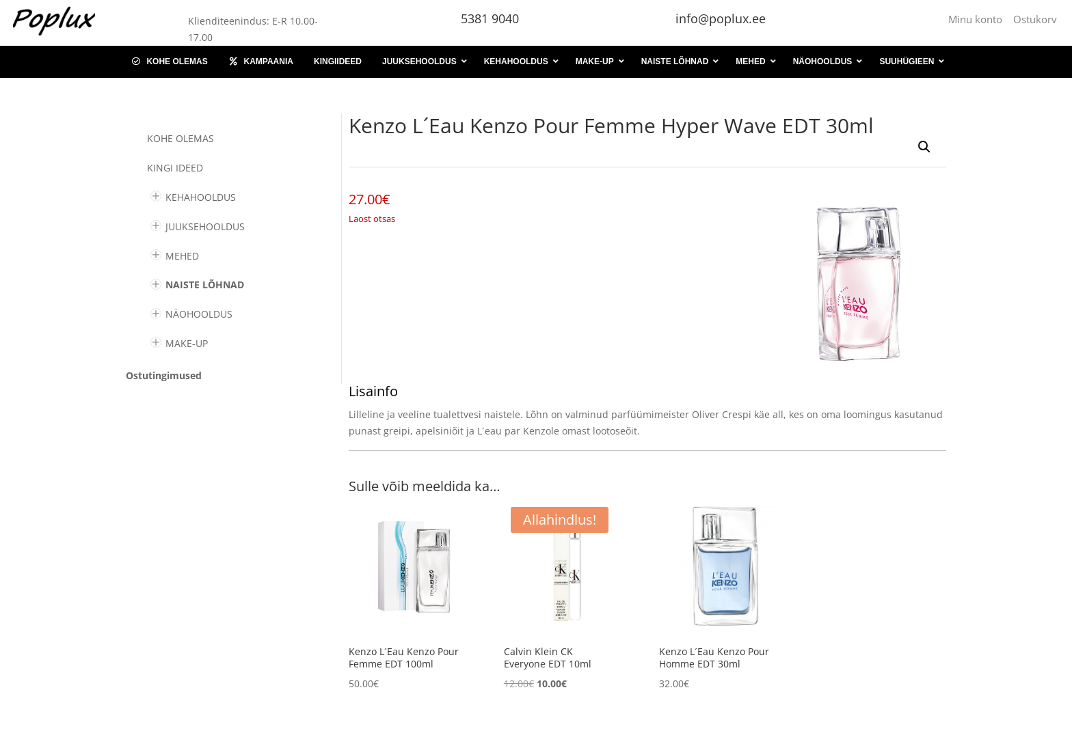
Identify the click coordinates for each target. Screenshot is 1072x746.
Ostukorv (1035, 19)
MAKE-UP (186, 343)
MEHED (182, 255)
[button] (924, 147)
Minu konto (978, 19)
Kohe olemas (180, 138)
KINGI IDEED (175, 167)
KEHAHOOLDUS (200, 197)
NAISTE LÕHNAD (204, 284)
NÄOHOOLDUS (198, 313)
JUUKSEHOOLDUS (205, 226)
